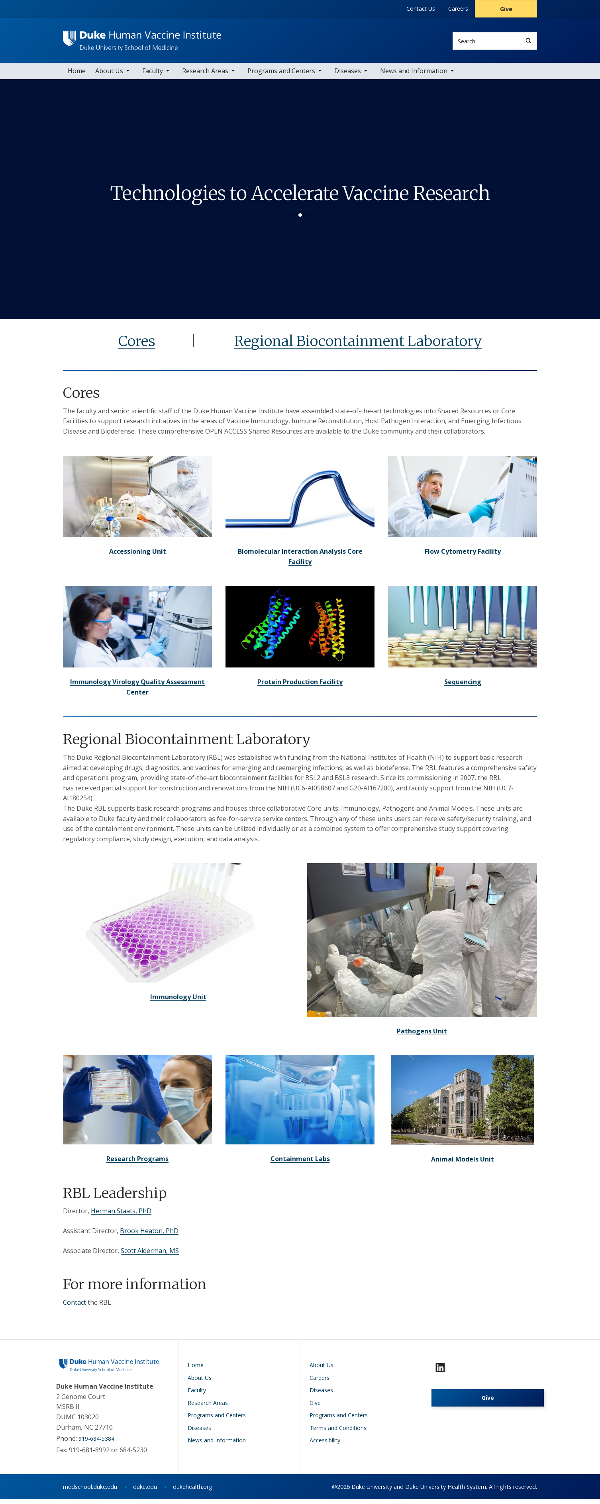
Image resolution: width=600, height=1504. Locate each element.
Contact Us (420, 8)
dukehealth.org (192, 1491)
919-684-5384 (96, 1443)
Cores (136, 345)
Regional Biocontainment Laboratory (358, 345)
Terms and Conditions (338, 1432)
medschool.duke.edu (90, 1491)
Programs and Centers (281, 75)
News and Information (413, 75)
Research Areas (205, 75)
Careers (458, 8)
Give (506, 9)
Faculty (152, 75)
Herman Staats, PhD (121, 1215)
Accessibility (325, 1445)
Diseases (347, 75)
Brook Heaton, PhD (149, 1235)
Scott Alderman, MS (150, 1255)
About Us (109, 75)
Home (77, 75)
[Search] (528, 40)
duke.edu (145, 1491)
